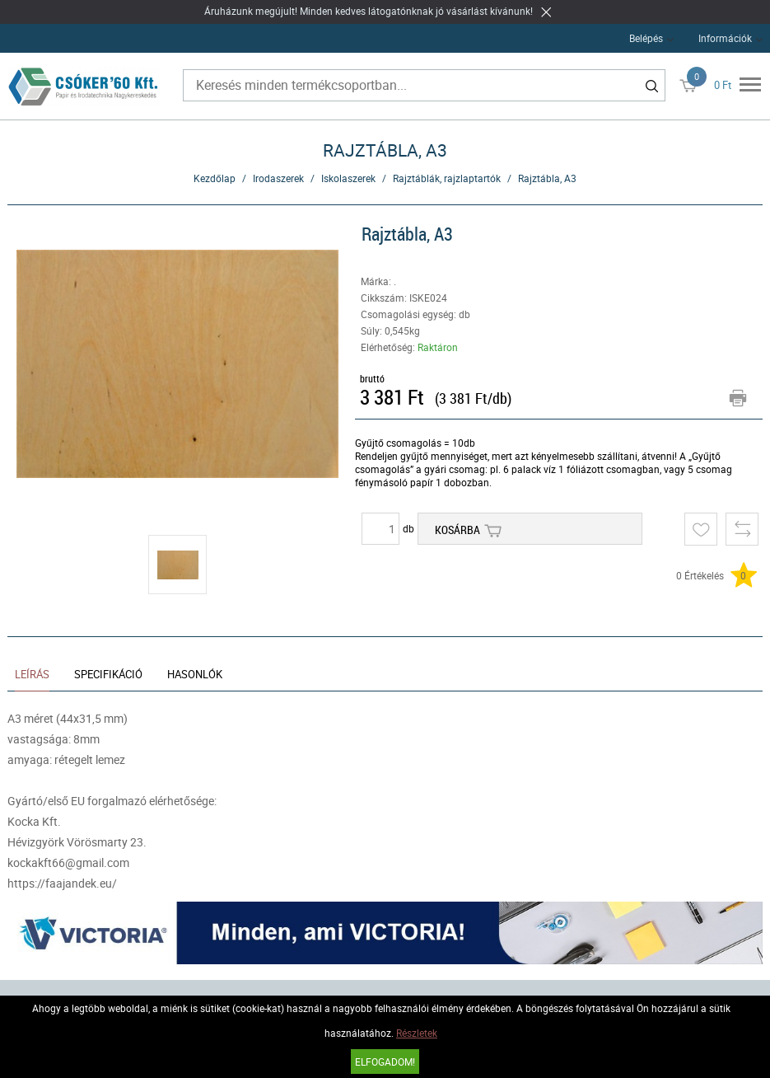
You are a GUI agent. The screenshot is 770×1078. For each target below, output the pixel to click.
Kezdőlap (215, 178)
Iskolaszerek (348, 178)
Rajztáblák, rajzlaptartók (447, 178)
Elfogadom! (385, 1061)
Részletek (416, 1032)
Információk (725, 38)
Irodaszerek (278, 178)
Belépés (646, 38)
